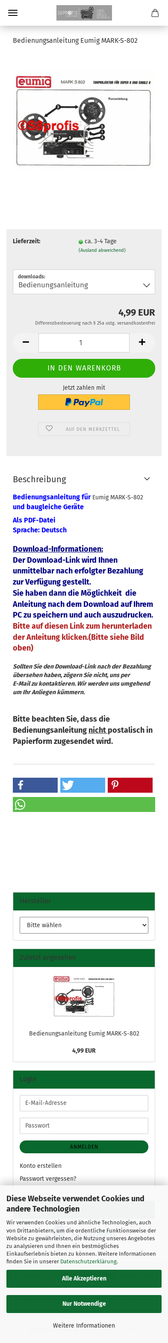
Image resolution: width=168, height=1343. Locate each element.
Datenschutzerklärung (88, 1261)
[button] (25, 342)
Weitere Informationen (84, 1325)
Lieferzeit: (26, 241)
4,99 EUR (84, 1050)
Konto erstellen (41, 1166)
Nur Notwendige (84, 1303)
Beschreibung (39, 479)
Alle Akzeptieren (84, 1278)
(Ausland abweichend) (102, 250)
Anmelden (84, 1147)
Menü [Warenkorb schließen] (13, 12)
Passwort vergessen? (48, 1178)
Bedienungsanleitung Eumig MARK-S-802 (84, 1033)
